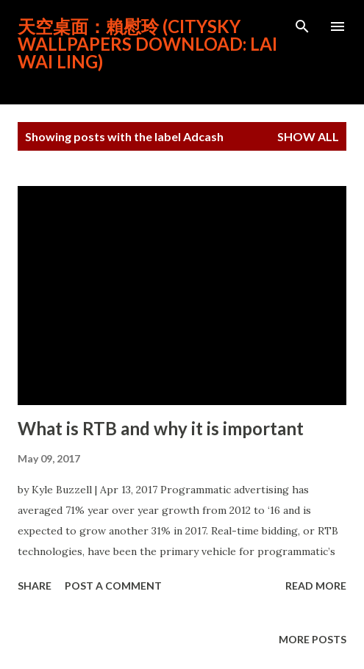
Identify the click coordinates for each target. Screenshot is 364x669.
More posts (312, 639)
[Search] (302, 26)
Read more (315, 585)
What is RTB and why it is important (161, 428)
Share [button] (34, 585)
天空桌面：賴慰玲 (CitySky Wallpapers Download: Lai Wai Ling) (147, 43)
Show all (308, 136)
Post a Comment (113, 585)
